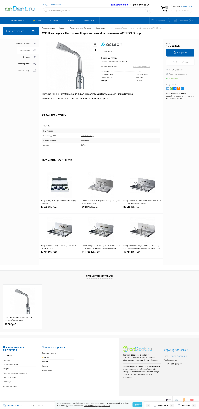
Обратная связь (12, 406)
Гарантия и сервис (10, 376)
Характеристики (27, 64)
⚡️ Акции (37, 20)
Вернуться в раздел (25, 43)
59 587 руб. (101, 208)
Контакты (54, 20)
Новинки (6, 358)
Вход (45, 5)
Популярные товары (11, 363)
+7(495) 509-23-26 (176, 348)
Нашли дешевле (174, 70)
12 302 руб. (11, 322)
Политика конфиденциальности (15, 371)
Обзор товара (28, 50)
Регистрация (56, 5)
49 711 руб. (60, 253)
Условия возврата (10, 384)
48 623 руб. (60, 208)
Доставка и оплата (16, 20)
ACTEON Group (141, 74)
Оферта (6, 367)
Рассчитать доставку (176, 74)
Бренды (71, 20)
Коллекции (7, 380)
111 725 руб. (101, 253)
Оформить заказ (182, 10)
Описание (29, 57)
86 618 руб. (142, 208)
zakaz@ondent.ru (120, 4)
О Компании (7, 354)
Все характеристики (141, 67)
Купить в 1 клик (181, 62)
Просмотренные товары (99, 274)
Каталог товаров (21, 31)
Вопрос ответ (89, 20)
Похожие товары (27, 70)
